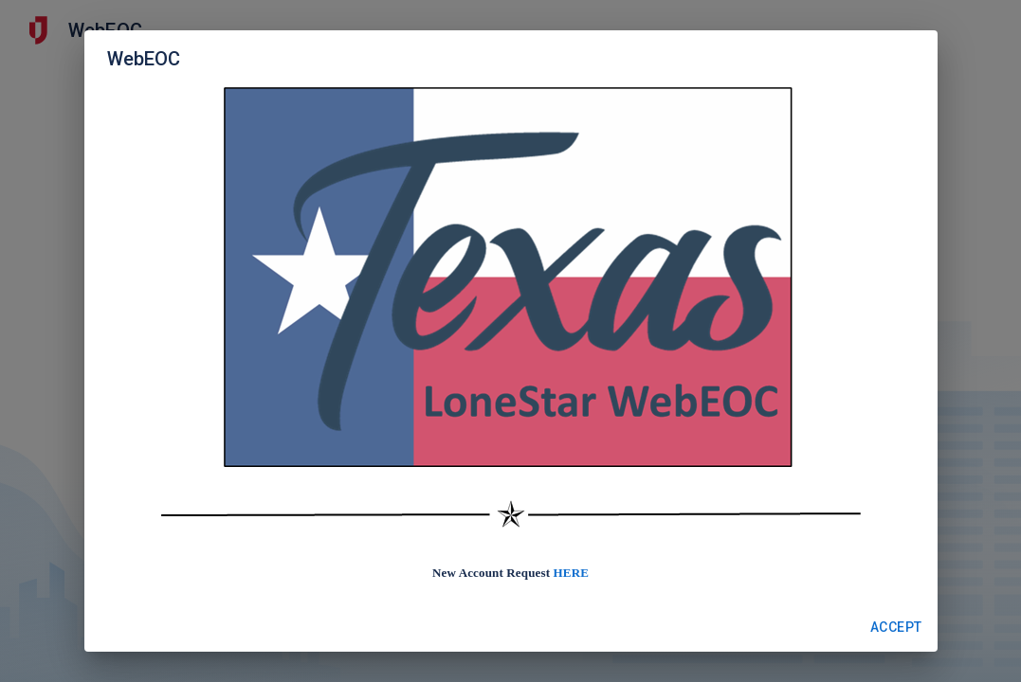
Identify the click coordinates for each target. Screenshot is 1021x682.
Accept (896, 627)
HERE (571, 572)
